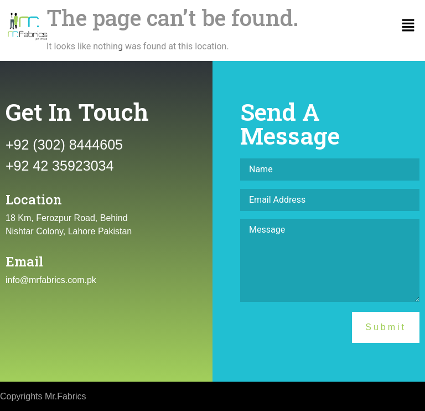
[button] (408, 26)
